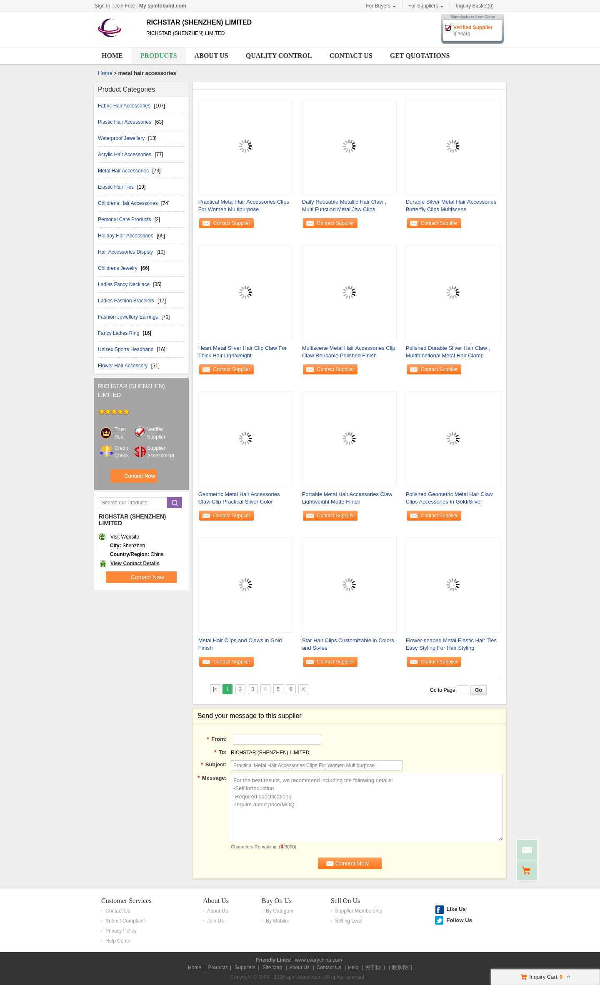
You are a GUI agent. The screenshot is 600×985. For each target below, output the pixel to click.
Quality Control (279, 55)
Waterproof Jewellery (122, 138)
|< (215, 689)
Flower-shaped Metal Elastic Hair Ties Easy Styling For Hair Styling (451, 644)
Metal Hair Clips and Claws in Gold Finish (240, 644)
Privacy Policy (121, 931)
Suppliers (245, 967)
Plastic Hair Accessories (125, 122)
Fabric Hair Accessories (125, 106)
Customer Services (126, 900)
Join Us (215, 921)
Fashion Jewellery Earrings (128, 317)
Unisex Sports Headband (126, 349)
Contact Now (139, 476)
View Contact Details (135, 563)
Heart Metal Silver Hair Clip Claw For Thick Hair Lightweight (242, 352)
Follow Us (459, 920)
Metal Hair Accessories (124, 171)
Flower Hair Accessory (123, 366)
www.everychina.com (318, 960)
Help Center (118, 941)
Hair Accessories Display (126, 252)
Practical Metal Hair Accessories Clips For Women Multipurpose (243, 205)
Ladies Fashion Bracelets (126, 301)
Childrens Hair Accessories (128, 203)
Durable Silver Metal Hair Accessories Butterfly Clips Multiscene (451, 205)
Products (158, 55)
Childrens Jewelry (118, 268)
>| (303, 689)
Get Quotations (420, 55)
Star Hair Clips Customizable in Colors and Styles (348, 644)
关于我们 (375, 967)
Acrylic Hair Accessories (125, 154)
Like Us (455, 909)
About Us (211, 55)
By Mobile (277, 921)
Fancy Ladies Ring (119, 333)
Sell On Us (345, 900)
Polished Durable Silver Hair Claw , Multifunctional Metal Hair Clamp (448, 352)
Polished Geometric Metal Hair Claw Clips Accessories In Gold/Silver (449, 498)
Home (112, 55)
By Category (279, 911)
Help (353, 967)
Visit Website (124, 537)
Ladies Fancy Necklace (124, 284)
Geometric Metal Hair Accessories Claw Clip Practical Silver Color (239, 498)
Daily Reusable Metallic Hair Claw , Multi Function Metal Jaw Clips (344, 205)
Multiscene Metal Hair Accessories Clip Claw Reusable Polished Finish (348, 352)
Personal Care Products (125, 219)
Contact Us (351, 55)
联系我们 (402, 967)
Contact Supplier (231, 223)
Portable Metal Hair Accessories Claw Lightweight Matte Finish (347, 498)
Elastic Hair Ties (116, 187)
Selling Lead (348, 921)
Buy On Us (277, 900)
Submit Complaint (125, 921)
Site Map (272, 967)
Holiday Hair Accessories (126, 236)
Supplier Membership (358, 911)
